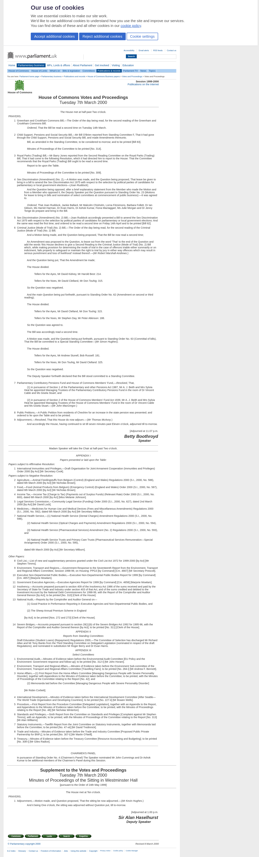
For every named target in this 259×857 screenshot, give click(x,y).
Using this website (78, 851)
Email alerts (144, 50)
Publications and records (74, 76)
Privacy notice (105, 851)
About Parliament (82, 65)
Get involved (102, 65)
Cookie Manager (132, 851)
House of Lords (39, 70)
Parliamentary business (31, 65)
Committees (89, 70)
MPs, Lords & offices (58, 65)
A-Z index (11, 851)
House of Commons (18, 70)
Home (11, 65)
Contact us (171, 50)
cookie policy (131, 26)
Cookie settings (142, 36)
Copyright (93, 851)
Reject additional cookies (102, 36)
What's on (55, 70)
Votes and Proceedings (132, 76)
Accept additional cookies (54, 36)
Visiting (116, 65)
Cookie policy (118, 851)
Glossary (22, 851)
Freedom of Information (51, 851)
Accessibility (129, 50)
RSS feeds (158, 50)
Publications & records (109, 70)
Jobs (66, 851)
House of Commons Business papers (104, 76)
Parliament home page (29, 76)
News (143, 70)
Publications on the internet (143, 84)
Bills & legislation (71, 70)
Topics (152, 70)
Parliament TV (130, 70)
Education (128, 65)
